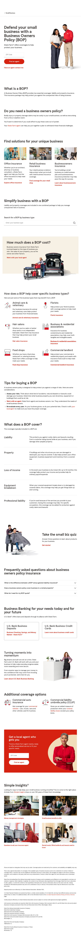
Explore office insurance (13, 183)
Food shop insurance (20, 365)
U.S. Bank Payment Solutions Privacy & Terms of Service (60, 894)
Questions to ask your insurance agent (16, 845)
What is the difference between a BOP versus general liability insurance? (31, 583)
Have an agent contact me (13, 68)
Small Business (10, 13)
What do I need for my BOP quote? (17, 593)
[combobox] (36, 223)
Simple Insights (19, 792)
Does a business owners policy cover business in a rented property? (28, 588)
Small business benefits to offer (52, 818)
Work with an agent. (14, 401)
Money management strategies (14, 818)
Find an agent (14, 61)
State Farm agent (14, 126)
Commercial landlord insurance (62, 365)
